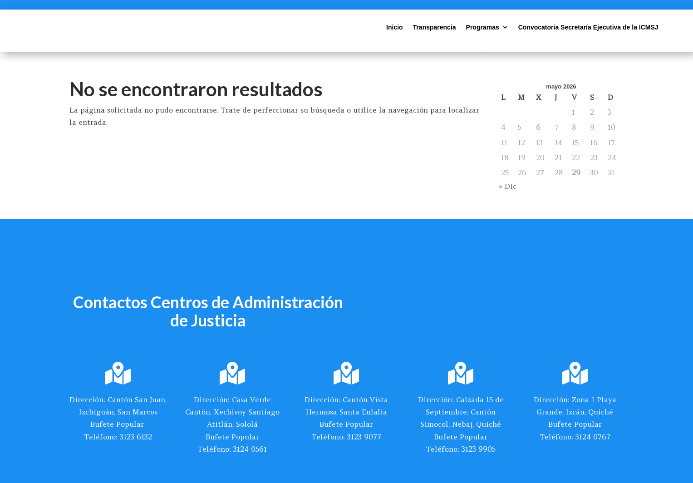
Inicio (394, 27)
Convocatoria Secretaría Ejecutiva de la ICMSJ (588, 27)
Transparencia (434, 27)
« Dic (507, 186)
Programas (482, 27)
